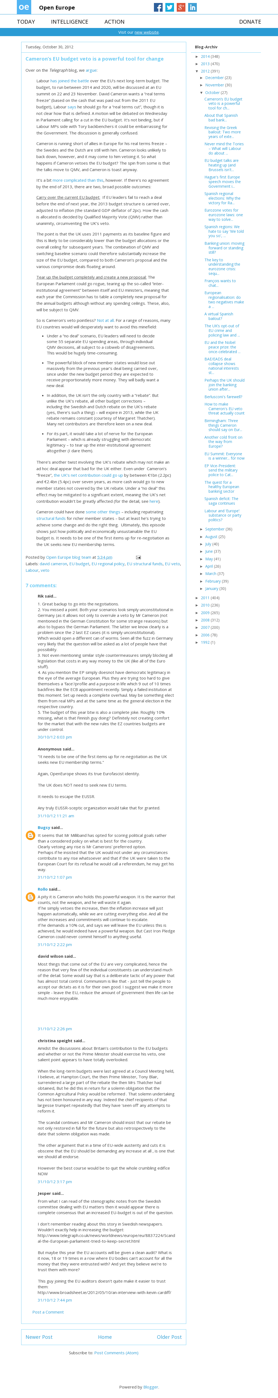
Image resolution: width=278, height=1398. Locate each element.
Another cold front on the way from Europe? (223, 442)
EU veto (172, 563)
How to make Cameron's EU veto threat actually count (224, 408)
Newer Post (39, 1337)
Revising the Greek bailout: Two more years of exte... (222, 132)
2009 (206, 612)
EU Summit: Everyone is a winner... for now (224, 456)
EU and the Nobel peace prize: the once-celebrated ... (222, 347)
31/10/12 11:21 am (56, 815)
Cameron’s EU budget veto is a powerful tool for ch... (223, 103)
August (212, 536)
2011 (206, 597)
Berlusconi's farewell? (223, 396)
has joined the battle (69, 80)
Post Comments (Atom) (116, 1352)
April (209, 566)
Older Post (169, 1337)
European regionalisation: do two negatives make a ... (224, 299)
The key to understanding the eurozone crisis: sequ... (222, 266)
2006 (206, 634)
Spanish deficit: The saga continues (221, 501)
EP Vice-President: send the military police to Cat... (221, 470)
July (208, 543)
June (209, 551)
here (154, 501)
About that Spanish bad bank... (221, 117)
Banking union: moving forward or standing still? (224, 248)
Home (105, 1337)
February (213, 581)
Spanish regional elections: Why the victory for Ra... (222, 198)
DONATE (250, 21)
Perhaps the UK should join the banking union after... (224, 385)
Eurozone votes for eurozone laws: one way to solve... (223, 215)
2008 (206, 620)
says (72, 106)
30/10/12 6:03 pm (55, 737)
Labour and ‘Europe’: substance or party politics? (222, 515)
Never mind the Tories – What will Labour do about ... (224, 148)
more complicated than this (78, 180)
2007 (206, 627)
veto (45, 570)
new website (147, 32)
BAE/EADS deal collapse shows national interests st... (221, 365)
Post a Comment (48, 1312)
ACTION (115, 21)
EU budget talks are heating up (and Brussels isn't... (221, 165)
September (215, 529)
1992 (206, 642)
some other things (103, 511)
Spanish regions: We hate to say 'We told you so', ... (224, 231)
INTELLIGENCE (69, 21)
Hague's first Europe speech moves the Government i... (222, 181)
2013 (206, 63)
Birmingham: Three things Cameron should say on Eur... (223, 425)
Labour (32, 570)
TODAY (26, 21)
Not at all (105, 320)
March (211, 573)
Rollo (43, 889)
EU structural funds (145, 563)
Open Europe (57, 7)
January (212, 588)
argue (91, 70)
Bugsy (44, 827)
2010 (206, 605)
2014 (206, 56)
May (209, 558)
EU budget (79, 563)
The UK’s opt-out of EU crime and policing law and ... (222, 330)
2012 (206, 71)
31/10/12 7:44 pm (55, 1300)
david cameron (53, 563)
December (215, 77)
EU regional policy (108, 563)
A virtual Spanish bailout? (218, 316)
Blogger (150, 1387)
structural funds (51, 518)
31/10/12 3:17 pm (55, 1181)
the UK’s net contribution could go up (88, 475)
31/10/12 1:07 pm (55, 877)
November (215, 84)
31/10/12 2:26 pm (55, 1028)
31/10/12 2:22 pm (55, 944)
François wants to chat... (220, 283)
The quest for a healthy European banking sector (221, 487)
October (213, 92)
